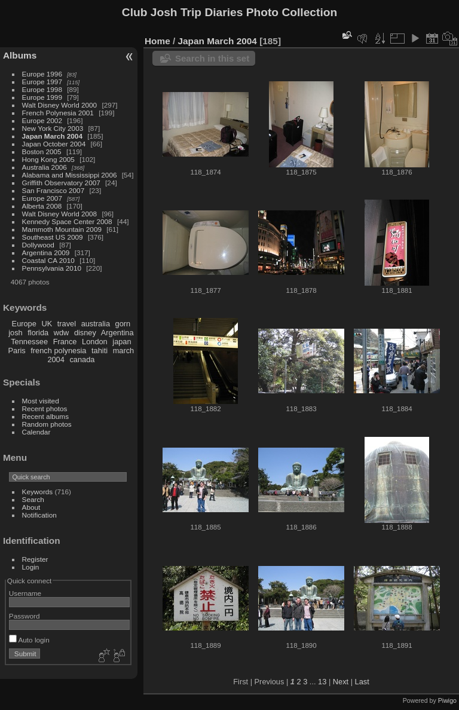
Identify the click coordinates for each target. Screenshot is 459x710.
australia (95, 323)
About (31, 507)
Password (24, 616)
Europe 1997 (42, 81)
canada (81, 359)
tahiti (99, 350)
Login (30, 567)
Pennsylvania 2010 (51, 268)
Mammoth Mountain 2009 (62, 229)
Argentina (117, 332)
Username (25, 593)
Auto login (29, 640)
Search (33, 499)
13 (322, 681)
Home (157, 41)
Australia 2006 (44, 167)
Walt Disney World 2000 (59, 105)
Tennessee (29, 341)
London (95, 341)
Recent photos (45, 408)
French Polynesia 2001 (58, 113)
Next (340, 681)
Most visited (40, 401)
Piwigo (447, 700)
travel (66, 323)
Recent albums (45, 416)
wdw (61, 332)
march (123, 350)
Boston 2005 (42, 151)
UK (46, 323)
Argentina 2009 (46, 252)
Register (35, 559)
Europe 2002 (42, 120)
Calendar (36, 432)
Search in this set (212, 58)
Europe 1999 (42, 97)
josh (15, 332)
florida (37, 332)
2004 (55, 359)
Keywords (37, 491)
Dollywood (38, 245)
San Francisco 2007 (53, 190)
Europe (24, 323)
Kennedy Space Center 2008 (67, 221)
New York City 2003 (53, 128)
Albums (19, 55)
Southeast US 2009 (52, 237)
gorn (123, 323)
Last (362, 681)
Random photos (47, 424)
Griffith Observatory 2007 (61, 182)
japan (121, 341)
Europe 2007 (42, 198)
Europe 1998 (42, 89)
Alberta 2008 (42, 206)
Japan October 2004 (54, 144)
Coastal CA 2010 (48, 260)
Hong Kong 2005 (48, 159)
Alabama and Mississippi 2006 (69, 175)
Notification (39, 515)
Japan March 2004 (52, 136)
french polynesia (58, 350)
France (65, 341)
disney (85, 332)
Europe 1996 (42, 74)
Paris (17, 350)
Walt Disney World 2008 (59, 214)
